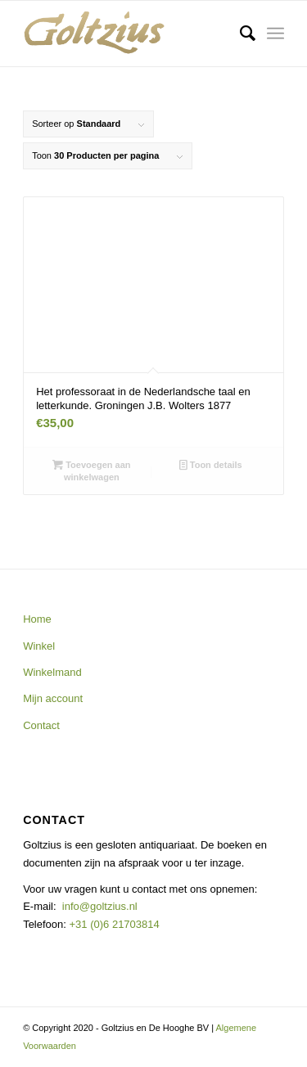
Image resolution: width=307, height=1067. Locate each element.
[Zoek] (239, 33)
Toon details (210, 464)
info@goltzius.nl (100, 906)
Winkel (39, 646)
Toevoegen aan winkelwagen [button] (91, 470)
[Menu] (275, 33)
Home (37, 619)
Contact (41, 725)
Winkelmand (52, 672)
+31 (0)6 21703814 (113, 924)
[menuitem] (239, 33)
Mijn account (53, 698)
